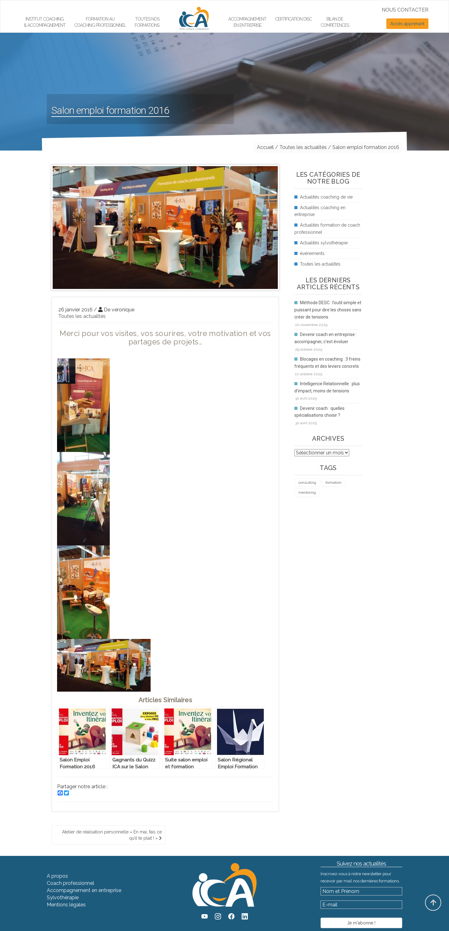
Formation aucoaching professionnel (100, 22)
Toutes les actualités (82, 316)
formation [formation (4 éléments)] (333, 482)
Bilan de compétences (335, 22)
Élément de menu (190, 8)
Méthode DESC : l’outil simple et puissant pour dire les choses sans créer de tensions (327, 309)
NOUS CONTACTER (405, 10)
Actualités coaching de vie (326, 196)
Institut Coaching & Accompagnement (44, 22)
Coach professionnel (70, 883)
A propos (57, 876)
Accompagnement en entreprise (247, 22)
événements (312, 253)
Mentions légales (66, 905)
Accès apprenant (407, 23)
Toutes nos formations (147, 22)
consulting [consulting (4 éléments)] (307, 482)
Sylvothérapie (63, 897)
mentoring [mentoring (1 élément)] (307, 492)
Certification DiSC (293, 19)
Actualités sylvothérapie (324, 242)
